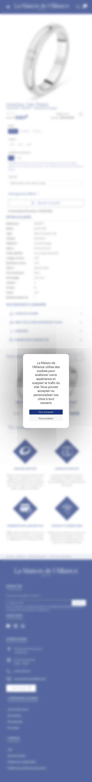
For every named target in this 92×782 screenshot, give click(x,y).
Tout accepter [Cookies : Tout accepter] (46, 412)
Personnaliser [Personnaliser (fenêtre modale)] (46, 418)
